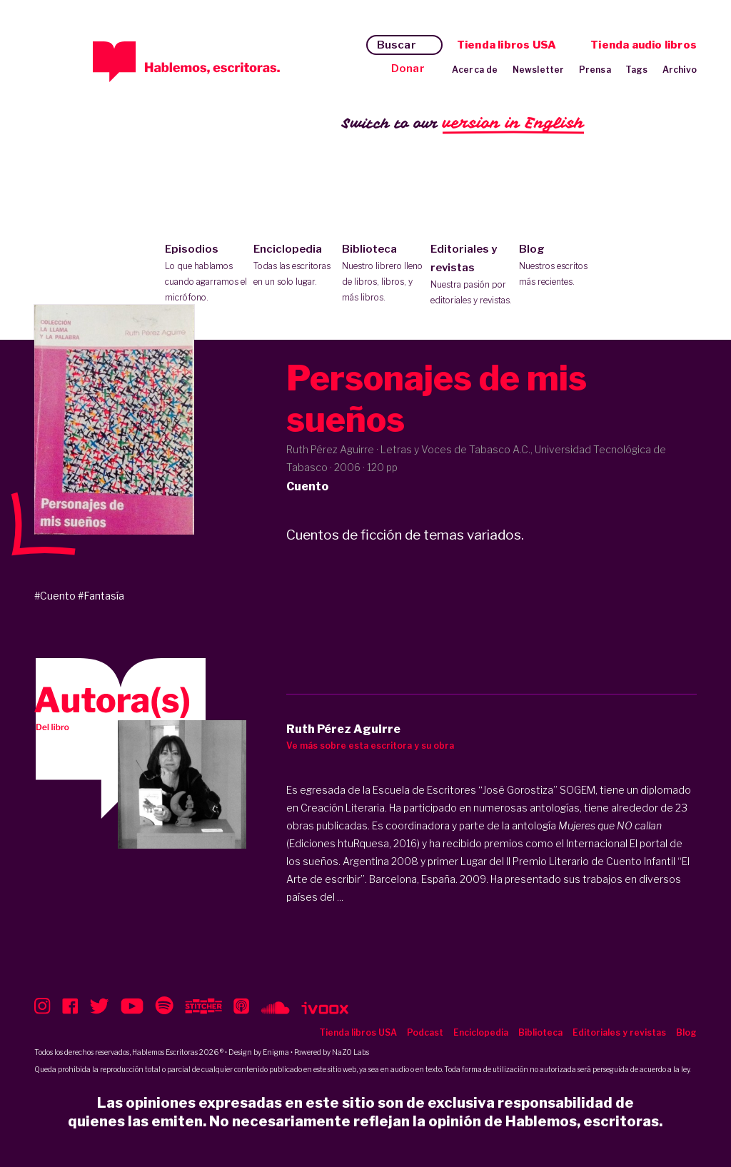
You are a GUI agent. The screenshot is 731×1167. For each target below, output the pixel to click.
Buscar (396, 45)
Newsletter (539, 69)
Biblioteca (383, 274)
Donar (408, 68)
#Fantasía (101, 596)
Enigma (276, 1052)
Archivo (679, 69)
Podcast (425, 1032)
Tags (636, 69)
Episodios (206, 274)
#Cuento (55, 596)
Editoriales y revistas (471, 275)
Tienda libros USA (506, 45)
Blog (560, 266)
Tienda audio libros (643, 45)
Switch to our (463, 123)
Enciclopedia (294, 266)
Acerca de (475, 69)
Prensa (595, 69)
